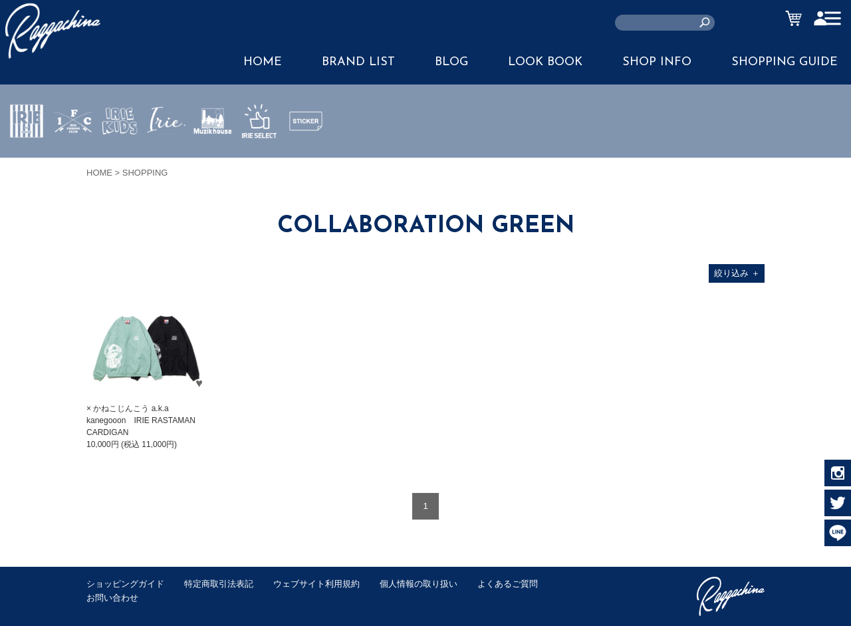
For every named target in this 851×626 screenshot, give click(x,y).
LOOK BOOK (545, 62)
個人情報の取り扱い (418, 584)
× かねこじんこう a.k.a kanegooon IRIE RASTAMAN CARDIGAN (140, 420)
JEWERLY (166, 152)
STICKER (306, 152)
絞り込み (737, 273)
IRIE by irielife (27, 160)
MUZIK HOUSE (213, 160)
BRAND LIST (358, 62)
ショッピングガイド (125, 584)
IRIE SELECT (259, 160)
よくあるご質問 (507, 584)
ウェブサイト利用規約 (316, 584)
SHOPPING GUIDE (784, 62)
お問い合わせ (112, 598)
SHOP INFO (656, 62)
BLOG (451, 62)
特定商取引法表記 (218, 584)
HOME (262, 62)
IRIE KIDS (120, 160)
